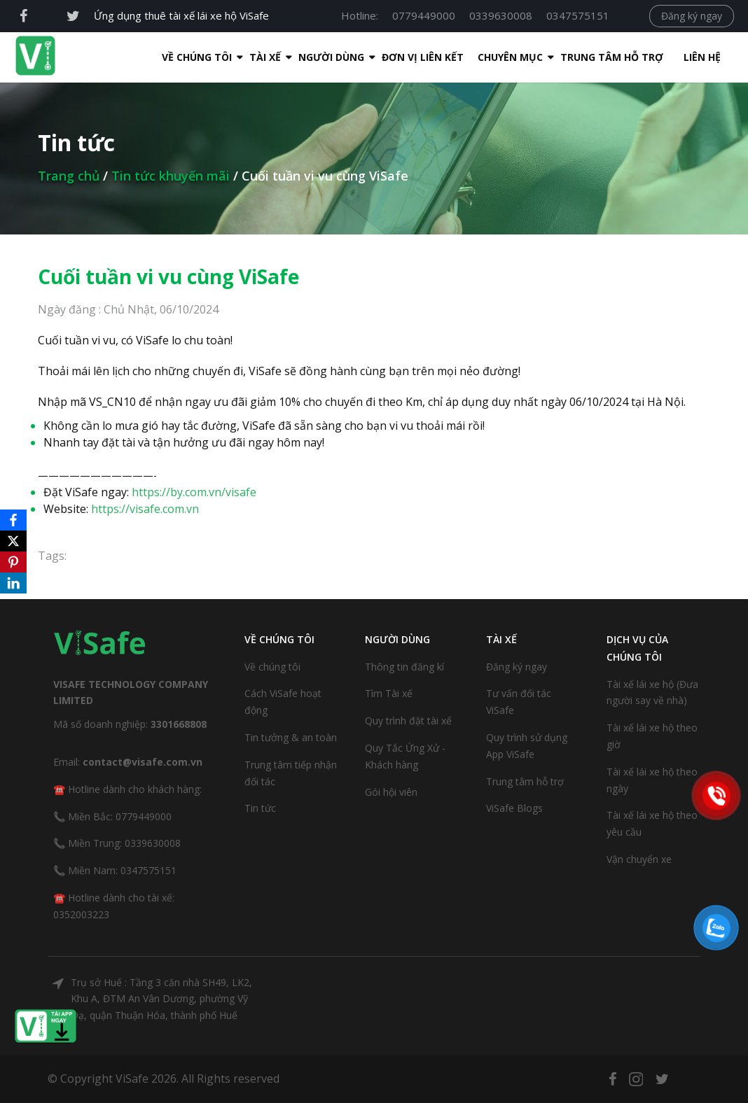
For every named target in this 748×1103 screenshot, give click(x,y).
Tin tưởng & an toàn (290, 737)
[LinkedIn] (13, 582)
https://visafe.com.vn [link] (145, 509)
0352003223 (81, 914)
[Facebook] (13, 520)
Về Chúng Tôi (169, 57)
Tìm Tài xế (389, 693)
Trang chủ (68, 175)
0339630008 (500, 15)
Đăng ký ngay (691, 15)
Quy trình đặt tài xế (408, 720)
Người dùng (303, 57)
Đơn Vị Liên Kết (395, 57)
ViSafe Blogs (514, 808)
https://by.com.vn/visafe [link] (194, 492)
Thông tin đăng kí (404, 666)
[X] (13, 541)
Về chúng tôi (272, 666)
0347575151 (577, 15)
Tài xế (237, 57)
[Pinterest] (13, 562)
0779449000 (423, 15)
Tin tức (260, 808)
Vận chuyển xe (639, 859)
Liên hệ (674, 57)
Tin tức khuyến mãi (170, 175)
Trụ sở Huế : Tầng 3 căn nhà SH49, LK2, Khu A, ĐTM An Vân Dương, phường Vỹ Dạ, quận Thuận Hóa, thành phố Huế (161, 999)
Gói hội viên (391, 792)
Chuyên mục (482, 57)
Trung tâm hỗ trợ (583, 57)
